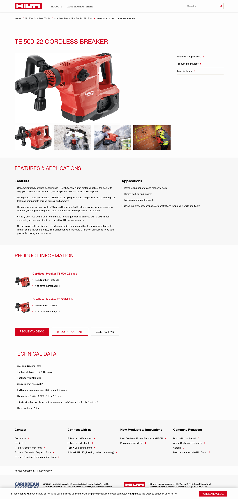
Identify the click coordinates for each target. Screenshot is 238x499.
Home (18, 18)
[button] (56, 6)
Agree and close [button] (213, 493)
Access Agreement (25, 470)
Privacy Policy (44, 470)
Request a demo (32, 331)
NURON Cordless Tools (37, 18)
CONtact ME (105, 331)
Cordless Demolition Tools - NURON (73, 18)
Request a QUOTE (70, 331)
